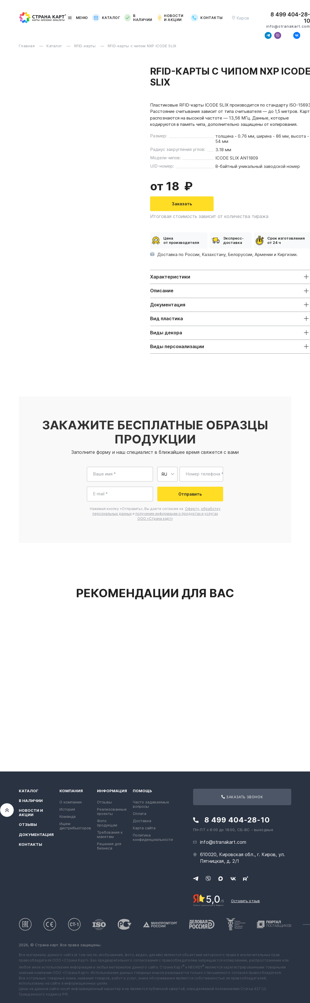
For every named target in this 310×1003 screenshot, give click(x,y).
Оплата (139, 813)
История (67, 809)
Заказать (182, 203)
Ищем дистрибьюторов (75, 825)
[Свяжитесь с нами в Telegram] (268, 35)
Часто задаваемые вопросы (151, 804)
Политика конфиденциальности (153, 837)
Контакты (207, 17)
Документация (36, 835)
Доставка (142, 820)
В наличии (138, 18)
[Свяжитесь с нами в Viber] (277, 35)
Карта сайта (144, 828)
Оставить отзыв (245, 901)
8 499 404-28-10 (290, 18)
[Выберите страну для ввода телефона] (167, 474)
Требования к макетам (110, 834)
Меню (77, 17)
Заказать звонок (242, 797)
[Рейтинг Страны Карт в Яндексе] (208, 900)
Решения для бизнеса (109, 845)
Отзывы (28, 824)
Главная (27, 45)
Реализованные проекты (112, 811)
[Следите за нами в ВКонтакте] (296, 35)
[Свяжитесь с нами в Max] (287, 35)
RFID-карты (85, 45)
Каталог (106, 17)
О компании (70, 802)
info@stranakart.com (288, 26)
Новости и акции (171, 18)
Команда (67, 816)
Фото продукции (107, 822)
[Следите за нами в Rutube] (306, 35)
